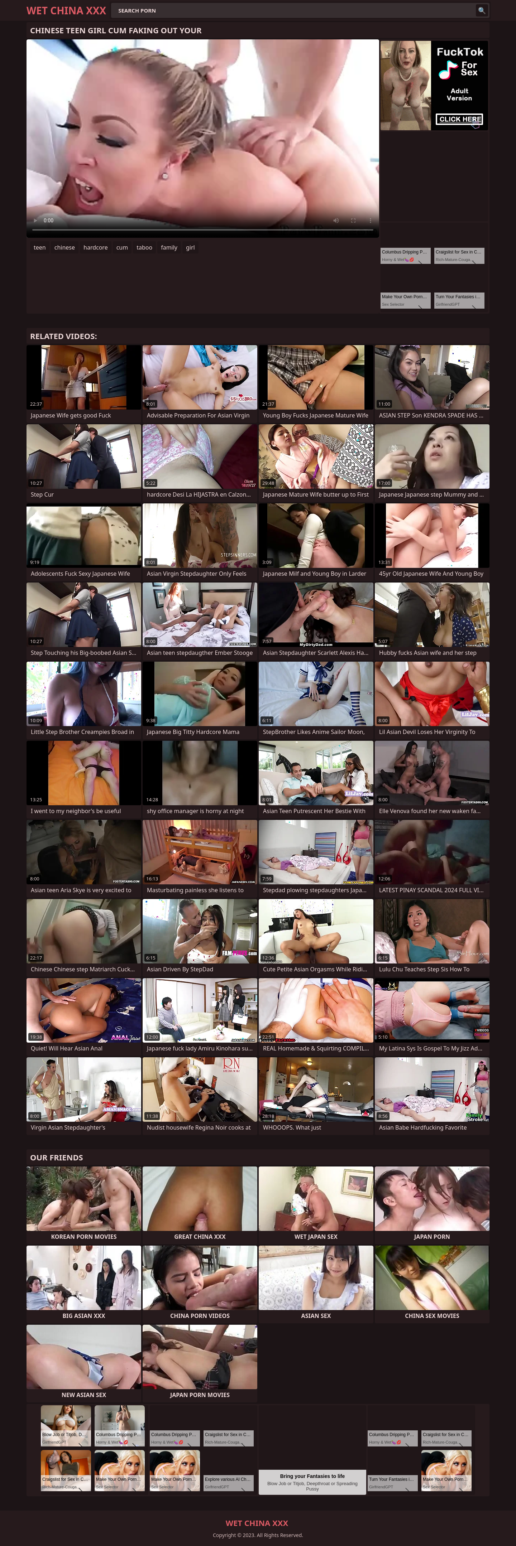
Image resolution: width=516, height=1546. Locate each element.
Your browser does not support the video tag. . (203, 138)
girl (190, 247)
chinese (64, 247)
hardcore (95, 247)
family (169, 247)
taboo (144, 247)
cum (122, 247)
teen (40, 247)
